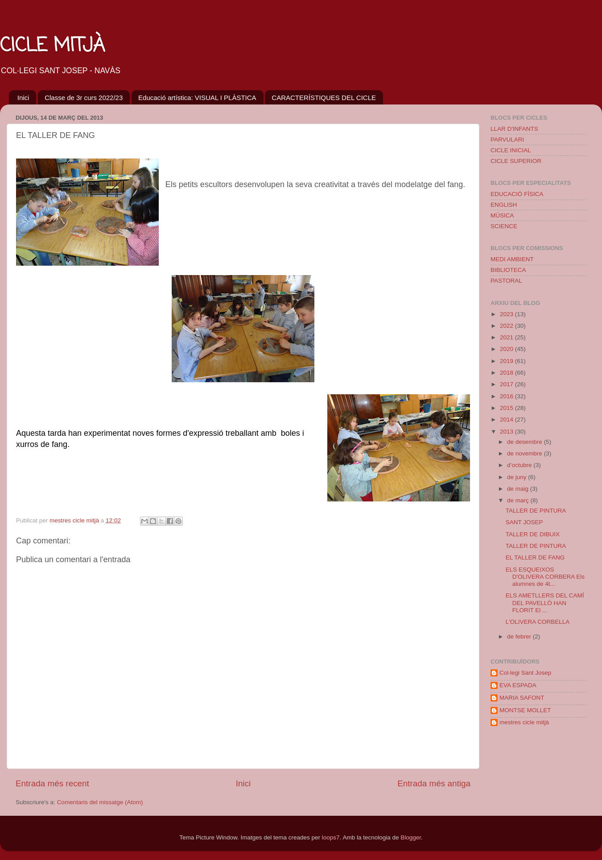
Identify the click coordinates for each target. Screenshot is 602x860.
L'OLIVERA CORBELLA (538, 621)
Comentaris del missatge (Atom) (100, 802)
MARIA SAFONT (521, 697)
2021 (507, 337)
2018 (507, 372)
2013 (507, 431)
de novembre (525, 453)
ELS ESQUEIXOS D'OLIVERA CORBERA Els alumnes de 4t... (545, 576)
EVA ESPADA (517, 685)
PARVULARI (507, 139)
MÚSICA (502, 215)
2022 (507, 325)
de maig (518, 488)
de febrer (520, 636)
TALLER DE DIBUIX (533, 534)
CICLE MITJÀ (52, 46)
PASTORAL (506, 280)
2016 (507, 396)
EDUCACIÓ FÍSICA (517, 194)
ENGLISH (504, 204)
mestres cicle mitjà (524, 722)
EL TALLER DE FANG (535, 557)
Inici (23, 97)
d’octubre (520, 465)
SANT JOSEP (524, 522)
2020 (507, 349)
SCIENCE (504, 226)
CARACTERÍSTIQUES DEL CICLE (324, 97)
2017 (507, 384)
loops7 (331, 837)
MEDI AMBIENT (512, 259)
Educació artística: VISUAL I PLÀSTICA (197, 97)
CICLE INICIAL (511, 150)
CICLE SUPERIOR (516, 161)
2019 (507, 361)
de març (519, 500)
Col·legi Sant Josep (525, 672)
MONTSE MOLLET (525, 710)
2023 (507, 314)
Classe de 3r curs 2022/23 (84, 97)
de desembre (525, 441)
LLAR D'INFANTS (514, 128)
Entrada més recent (52, 783)
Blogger (410, 837)
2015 (507, 408)
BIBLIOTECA (508, 270)
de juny (517, 477)
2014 (507, 419)
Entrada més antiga (433, 783)
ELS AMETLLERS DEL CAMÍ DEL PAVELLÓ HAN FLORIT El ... (545, 602)
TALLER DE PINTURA (536, 510)
